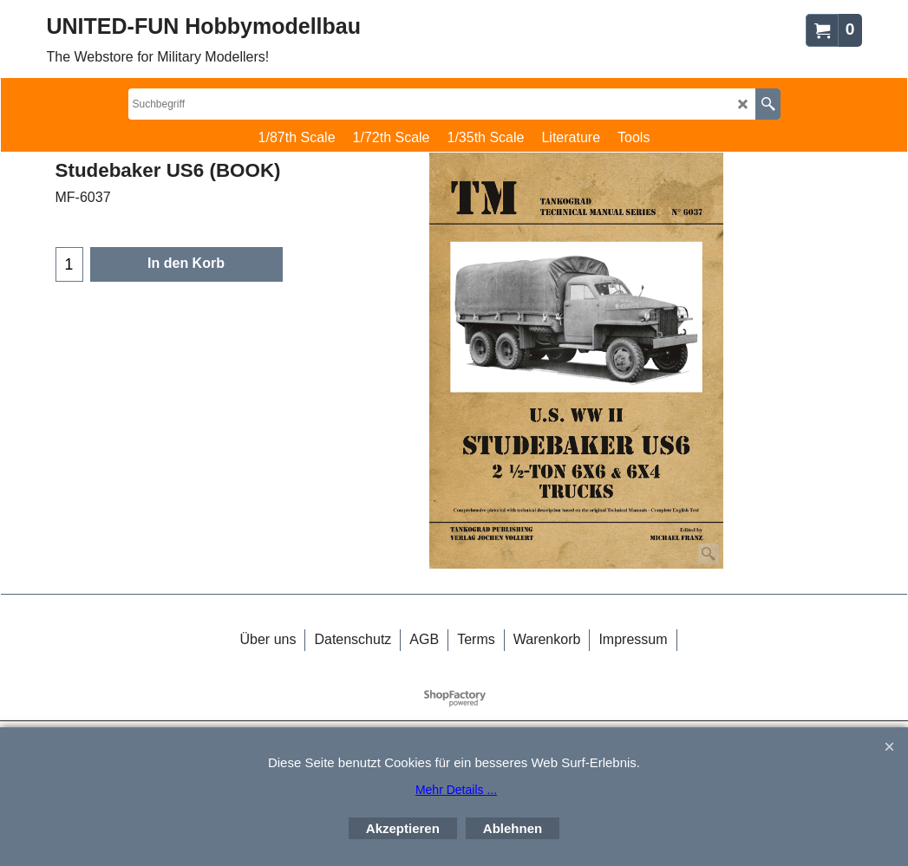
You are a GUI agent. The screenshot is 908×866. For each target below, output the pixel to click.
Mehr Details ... (456, 790)
